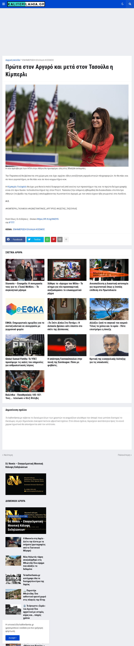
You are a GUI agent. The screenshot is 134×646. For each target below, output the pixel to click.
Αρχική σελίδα (12, 60)
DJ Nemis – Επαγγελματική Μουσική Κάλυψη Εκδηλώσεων (25, 525)
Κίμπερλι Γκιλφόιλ (17, 186)
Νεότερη (8, 455)
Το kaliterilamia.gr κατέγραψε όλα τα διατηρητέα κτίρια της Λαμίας (33, 580)
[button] (3, 4)
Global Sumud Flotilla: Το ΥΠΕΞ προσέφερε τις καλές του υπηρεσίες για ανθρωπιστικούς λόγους (24, 362)
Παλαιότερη (124, 455)
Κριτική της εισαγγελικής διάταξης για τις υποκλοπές (108, 360)
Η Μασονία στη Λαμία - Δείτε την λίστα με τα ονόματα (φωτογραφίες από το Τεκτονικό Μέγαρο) (34, 544)
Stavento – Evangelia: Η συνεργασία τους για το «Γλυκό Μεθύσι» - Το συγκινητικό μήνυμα (23, 287)
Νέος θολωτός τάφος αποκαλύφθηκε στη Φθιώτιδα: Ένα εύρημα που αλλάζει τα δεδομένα (33, 562)
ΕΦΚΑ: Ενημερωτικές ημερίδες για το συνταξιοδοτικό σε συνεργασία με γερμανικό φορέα (24, 326)
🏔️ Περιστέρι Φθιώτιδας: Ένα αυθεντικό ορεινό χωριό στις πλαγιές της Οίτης (34, 595)
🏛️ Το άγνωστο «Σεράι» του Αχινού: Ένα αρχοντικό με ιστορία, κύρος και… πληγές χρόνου (34, 611)
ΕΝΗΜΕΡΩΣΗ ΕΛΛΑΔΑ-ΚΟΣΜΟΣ (38, 60)
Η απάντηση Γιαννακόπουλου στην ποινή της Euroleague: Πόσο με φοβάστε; (65, 362)
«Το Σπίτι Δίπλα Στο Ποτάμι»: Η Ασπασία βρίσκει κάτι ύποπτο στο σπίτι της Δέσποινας (65, 326)
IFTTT (11, 222)
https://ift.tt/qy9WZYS (47, 219)
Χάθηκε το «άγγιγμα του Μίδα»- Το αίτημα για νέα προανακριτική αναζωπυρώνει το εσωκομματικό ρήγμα (65, 288)
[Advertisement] (67, 30)
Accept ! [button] (12, 638)
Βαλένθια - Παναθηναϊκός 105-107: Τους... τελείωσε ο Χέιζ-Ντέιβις (23, 396)
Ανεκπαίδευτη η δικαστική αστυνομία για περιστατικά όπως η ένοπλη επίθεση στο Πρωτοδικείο (109, 287)
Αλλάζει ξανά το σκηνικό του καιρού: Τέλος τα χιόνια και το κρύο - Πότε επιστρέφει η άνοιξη (109, 326)
